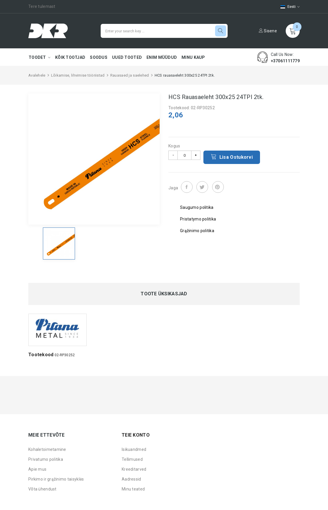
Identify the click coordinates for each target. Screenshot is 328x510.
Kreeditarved (134, 469)
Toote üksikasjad (164, 294)
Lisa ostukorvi (232, 156)
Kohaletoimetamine (47, 449)
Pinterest (218, 187)
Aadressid (131, 479)
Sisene (268, 31)
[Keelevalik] (287, 6)
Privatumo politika (45, 459)
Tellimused (132, 459)
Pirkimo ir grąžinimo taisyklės (56, 479)
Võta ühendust (42, 489)
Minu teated (133, 489)
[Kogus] (184, 155)
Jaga (187, 187)
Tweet (202, 187)
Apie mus (37, 469)
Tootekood (41, 354)
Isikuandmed (134, 449)
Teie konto (136, 435)
